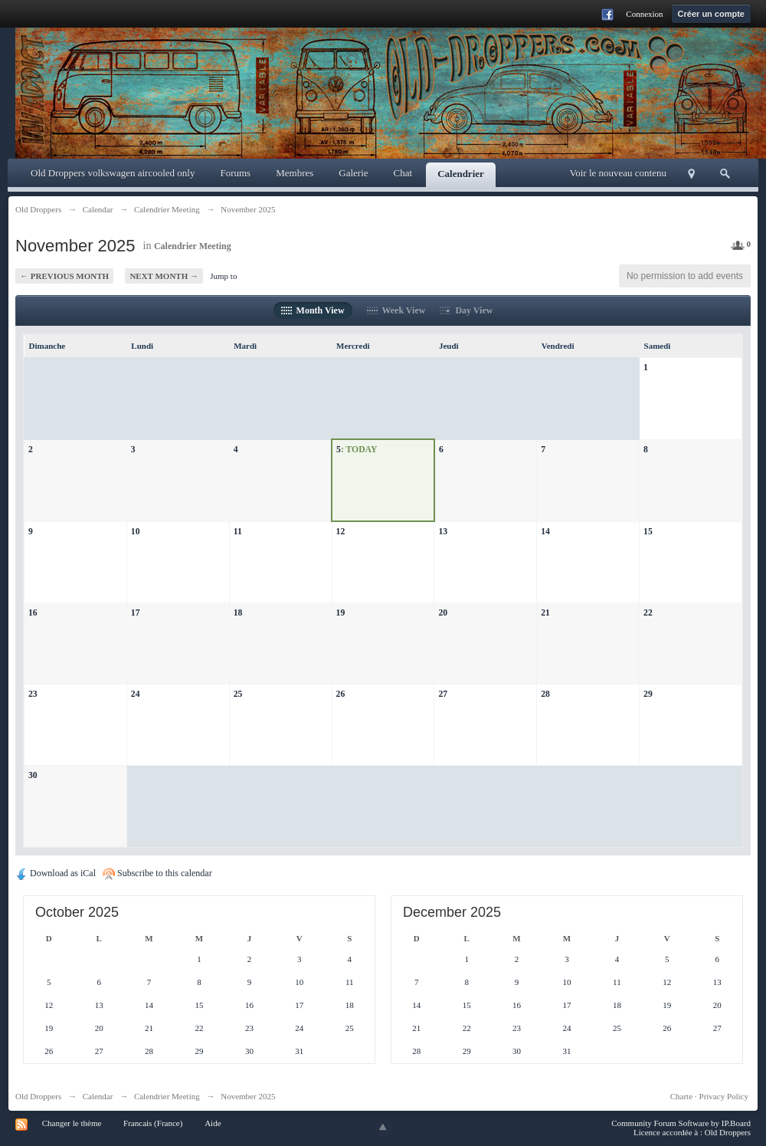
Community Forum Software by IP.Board (681, 1123)
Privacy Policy (723, 1096)
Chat (403, 173)
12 (340, 532)
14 (545, 532)
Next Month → (163, 276)
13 (442, 532)
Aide (213, 1123)
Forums (235, 173)
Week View (396, 310)
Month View (313, 310)
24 (135, 694)
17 (135, 613)
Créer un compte (711, 13)
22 (648, 613)
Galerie (353, 173)
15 (648, 532)
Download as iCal (55, 873)
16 (33, 613)
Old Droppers (38, 1096)
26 (340, 694)
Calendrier (460, 173)
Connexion (644, 13)
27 (442, 694)
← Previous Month (64, 276)
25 (238, 694)
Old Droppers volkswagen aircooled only (113, 173)
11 (238, 532)
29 (648, 694)
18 (238, 613)
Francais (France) (152, 1123)
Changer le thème (72, 1123)
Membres (294, 173)
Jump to (223, 276)
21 (545, 613)
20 (442, 613)
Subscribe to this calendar (157, 873)
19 (340, 613)
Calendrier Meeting (192, 246)
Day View (466, 310)
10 (135, 532)
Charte (681, 1096)
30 (33, 775)
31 (299, 1051)
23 (33, 694)
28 (545, 694)
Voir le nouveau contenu (618, 173)
